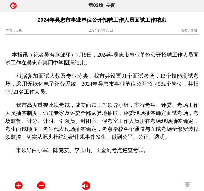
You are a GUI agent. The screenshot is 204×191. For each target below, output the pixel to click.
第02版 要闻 (102, 5)
